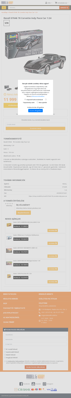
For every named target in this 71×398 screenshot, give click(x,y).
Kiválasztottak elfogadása (35, 107)
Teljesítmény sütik (28, 102)
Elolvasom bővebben (38, 96)
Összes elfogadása (35, 111)
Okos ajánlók (43, 102)
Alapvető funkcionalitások (34, 100)
